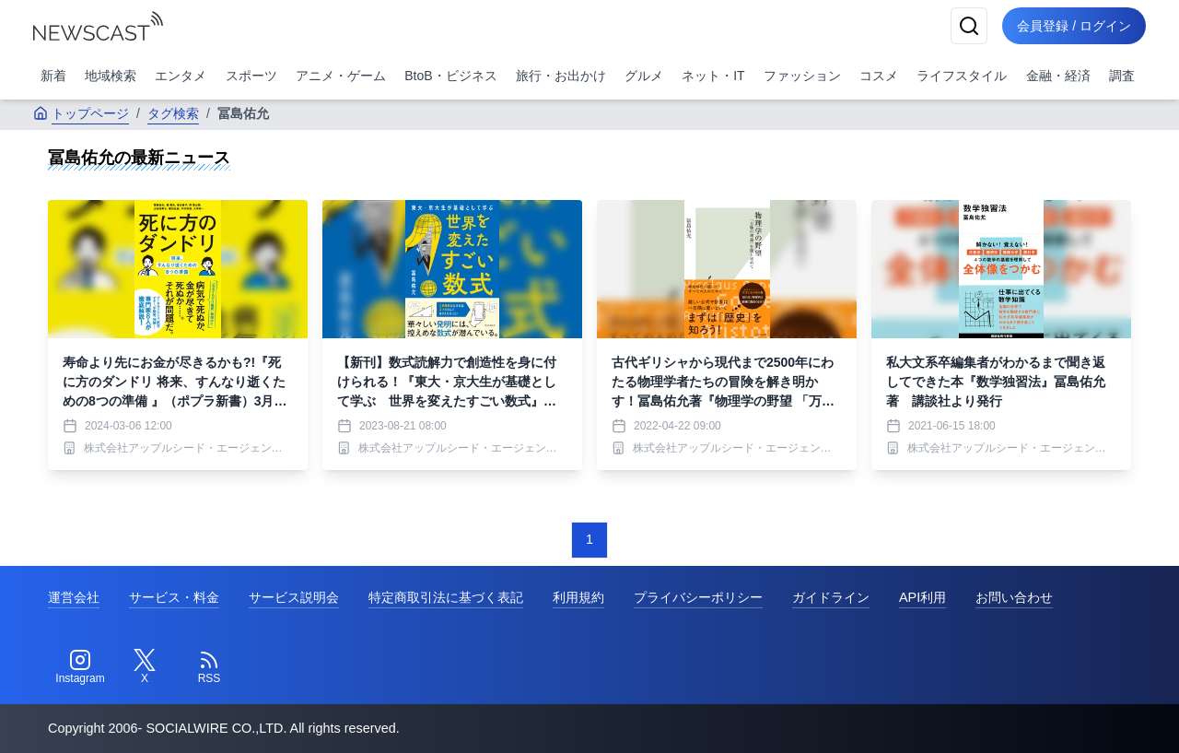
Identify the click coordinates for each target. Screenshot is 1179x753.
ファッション (802, 75)
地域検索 (110, 75)
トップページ (81, 113)
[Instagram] (80, 667)
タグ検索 (173, 113)
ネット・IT (713, 75)
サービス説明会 (294, 597)
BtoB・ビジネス (450, 75)
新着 (53, 75)
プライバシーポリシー (698, 597)
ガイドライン (831, 597)
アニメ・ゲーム (341, 75)
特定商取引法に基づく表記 (445, 597)
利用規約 (578, 597)
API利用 (922, 597)
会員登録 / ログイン (1074, 25)
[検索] (969, 25)
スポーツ (251, 75)
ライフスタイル (961, 75)
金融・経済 (1058, 75)
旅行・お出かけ (561, 75)
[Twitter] (144, 667)
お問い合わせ (1014, 597)
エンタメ (180, 75)
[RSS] (209, 667)
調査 (1122, 75)
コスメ (878, 75)
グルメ (644, 75)
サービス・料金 (174, 597)
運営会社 (73, 597)
